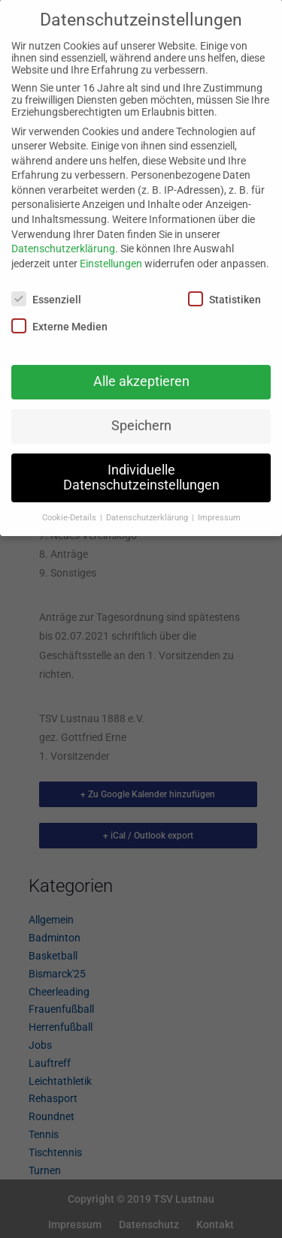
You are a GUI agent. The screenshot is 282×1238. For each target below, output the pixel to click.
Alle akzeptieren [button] (141, 369)
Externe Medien (59, 313)
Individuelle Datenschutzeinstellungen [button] (141, 465)
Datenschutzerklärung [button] (148, 505)
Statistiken (224, 286)
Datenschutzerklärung (63, 236)
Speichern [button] (141, 413)
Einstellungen (111, 251)
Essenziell (46, 286)
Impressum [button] (219, 505)
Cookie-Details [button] (70, 505)
